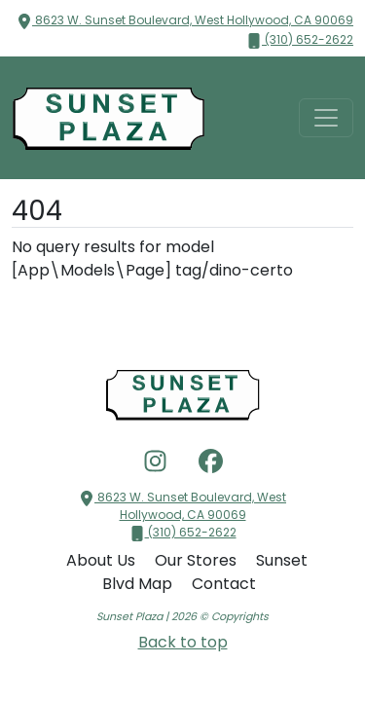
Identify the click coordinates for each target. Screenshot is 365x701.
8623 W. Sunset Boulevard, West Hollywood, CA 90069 (185, 20)
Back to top (183, 642)
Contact (224, 583)
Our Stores (197, 560)
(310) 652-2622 (299, 40)
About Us (102, 560)
